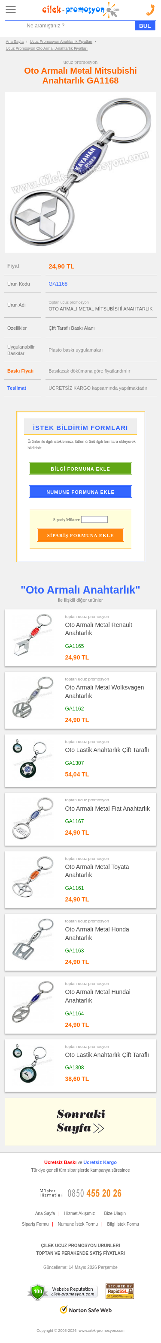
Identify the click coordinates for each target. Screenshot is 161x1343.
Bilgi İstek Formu (123, 1224)
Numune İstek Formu (78, 1224)
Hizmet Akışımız (79, 1213)
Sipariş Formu (35, 1224)
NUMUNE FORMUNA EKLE (80, 492)
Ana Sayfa (15, 41)
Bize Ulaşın (115, 1213)
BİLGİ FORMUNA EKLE (80, 469)
